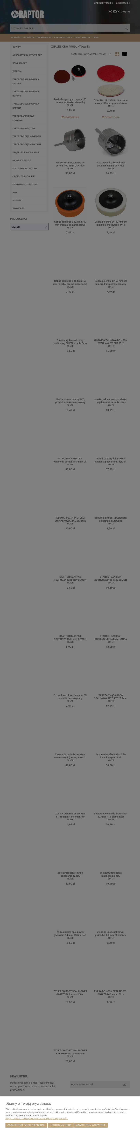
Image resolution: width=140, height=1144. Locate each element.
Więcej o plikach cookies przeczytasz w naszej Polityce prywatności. (36, 1118)
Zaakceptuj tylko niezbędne (26, 1125)
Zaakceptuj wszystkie (91, 1125)
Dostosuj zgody (61, 1125)
